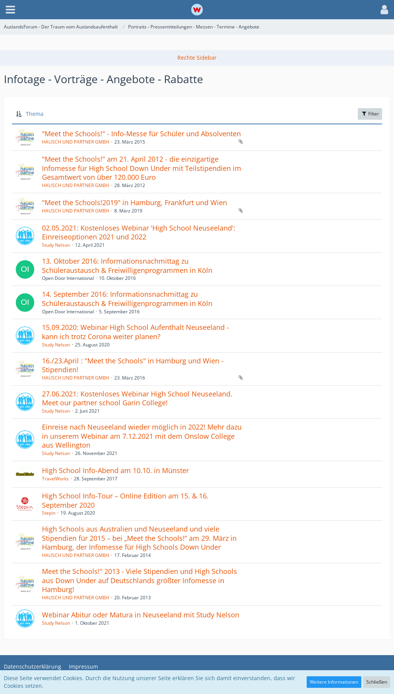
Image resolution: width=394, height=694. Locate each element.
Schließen (376, 682)
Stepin (48, 513)
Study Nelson (56, 245)
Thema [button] (34, 113)
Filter (370, 113)
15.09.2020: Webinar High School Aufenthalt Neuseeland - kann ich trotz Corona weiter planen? (135, 332)
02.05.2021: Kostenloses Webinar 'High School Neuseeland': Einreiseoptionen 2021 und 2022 (138, 232)
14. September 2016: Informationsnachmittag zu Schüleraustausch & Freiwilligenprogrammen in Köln (127, 298)
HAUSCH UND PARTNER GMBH (75, 142)
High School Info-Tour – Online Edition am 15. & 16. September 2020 (125, 500)
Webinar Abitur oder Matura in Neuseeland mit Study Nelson (140, 614)
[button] (10, 9)
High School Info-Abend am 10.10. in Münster (115, 470)
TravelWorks (55, 478)
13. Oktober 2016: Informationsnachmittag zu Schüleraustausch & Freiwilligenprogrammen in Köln (127, 265)
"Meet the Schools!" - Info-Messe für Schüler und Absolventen (141, 133)
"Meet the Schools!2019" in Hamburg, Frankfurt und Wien (134, 202)
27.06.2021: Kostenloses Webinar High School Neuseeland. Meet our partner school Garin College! (137, 398)
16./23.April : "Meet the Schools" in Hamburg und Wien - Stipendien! (133, 365)
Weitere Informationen (334, 682)
